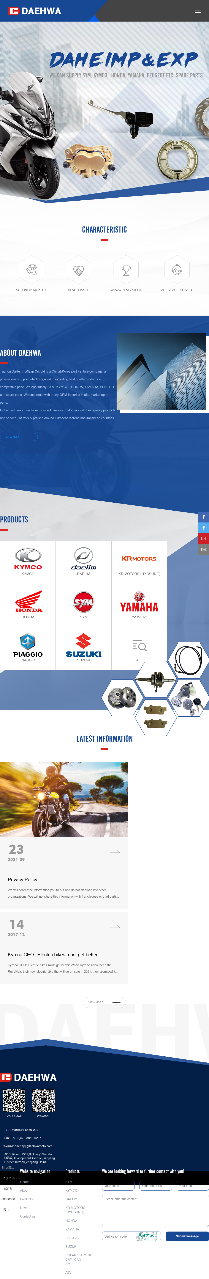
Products (26, 1199)
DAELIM (71, 1199)
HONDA (71, 1220)
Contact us (27, 1216)
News (24, 1208)
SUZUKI (71, 1246)
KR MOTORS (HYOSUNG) (75, 1210)
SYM (69, 1182)
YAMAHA (72, 1229)
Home (24, 1182)
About (24, 1190)
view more (13, 437)
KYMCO (71, 1190)
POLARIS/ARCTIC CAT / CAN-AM (76, 1259)
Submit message (187, 1236)
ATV (68, 1272)
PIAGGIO (72, 1238)
